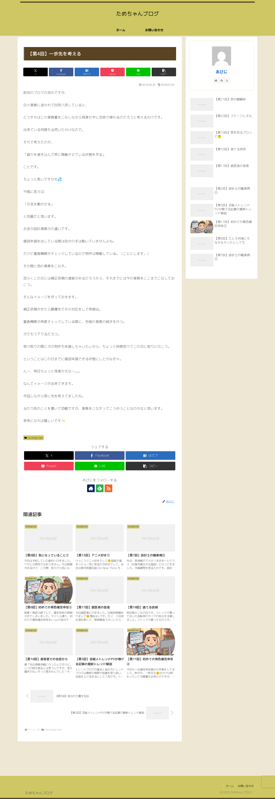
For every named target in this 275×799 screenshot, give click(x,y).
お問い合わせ (246, 786)
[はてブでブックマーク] (87, 72)
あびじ (221, 71)
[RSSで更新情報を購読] (108, 488)
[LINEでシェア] (138, 72)
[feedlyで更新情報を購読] (100, 488)
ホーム (230, 786)
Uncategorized (33, 437)
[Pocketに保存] (112, 72)
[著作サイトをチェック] (91, 488)
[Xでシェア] (35, 72)
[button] (164, 72)
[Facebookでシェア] (61, 72)
